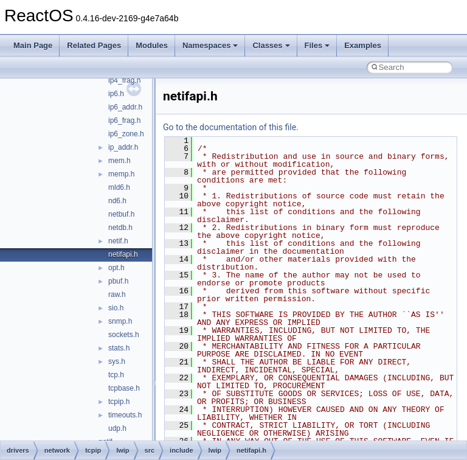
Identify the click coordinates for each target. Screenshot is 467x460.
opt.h (116, 267)
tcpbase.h (124, 388)
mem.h (119, 160)
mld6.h (119, 187)
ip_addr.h (123, 147)
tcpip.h (119, 401)
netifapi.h (123, 254)
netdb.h (120, 227)
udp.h (117, 428)
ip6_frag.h (124, 120)
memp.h (121, 174)
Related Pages (94, 45)
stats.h (119, 348)
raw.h (117, 294)
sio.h (115, 308)
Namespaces (210, 45)
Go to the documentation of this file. (231, 127)
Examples (362, 45)
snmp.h (120, 321)
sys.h (116, 361)
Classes (270, 45)
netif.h (118, 241)
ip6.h (116, 93)
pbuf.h (118, 281)
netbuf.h (121, 214)
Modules (152, 45)
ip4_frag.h (124, 80)
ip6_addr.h (125, 107)
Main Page (32, 45)
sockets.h (123, 334)
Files (317, 45)
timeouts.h (125, 415)
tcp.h (116, 375)
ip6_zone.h (126, 134)
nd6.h (117, 201)
